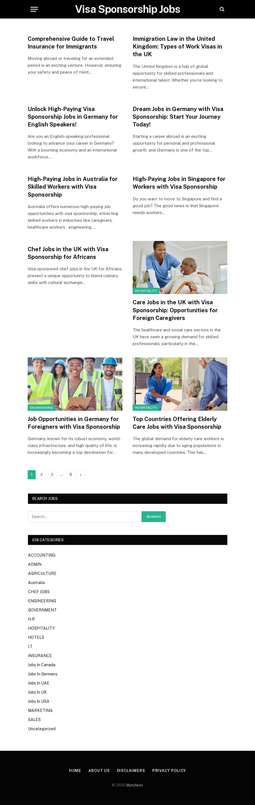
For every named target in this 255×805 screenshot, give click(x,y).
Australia (36, 582)
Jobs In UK (37, 692)
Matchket (134, 785)
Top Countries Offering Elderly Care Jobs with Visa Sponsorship (177, 423)
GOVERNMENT (42, 610)
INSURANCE (40, 655)
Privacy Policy (169, 770)
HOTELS (36, 637)
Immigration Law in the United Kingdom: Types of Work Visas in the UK (177, 46)
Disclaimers (131, 770)
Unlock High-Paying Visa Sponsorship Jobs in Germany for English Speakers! (73, 117)
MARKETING (40, 710)
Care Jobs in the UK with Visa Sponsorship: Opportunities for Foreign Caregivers (175, 310)
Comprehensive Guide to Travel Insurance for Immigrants (71, 42)
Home (75, 770)
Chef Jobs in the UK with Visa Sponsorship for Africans (68, 253)
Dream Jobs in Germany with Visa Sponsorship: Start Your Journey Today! (178, 117)
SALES (34, 719)
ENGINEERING (41, 407)
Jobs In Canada (41, 665)
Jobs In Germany (42, 674)
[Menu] (34, 9)
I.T (30, 646)
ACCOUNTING (41, 555)
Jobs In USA (38, 701)
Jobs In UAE (38, 683)
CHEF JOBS (39, 591)
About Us (99, 770)
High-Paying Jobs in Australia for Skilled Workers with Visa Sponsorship (73, 187)
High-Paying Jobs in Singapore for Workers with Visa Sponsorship (179, 183)
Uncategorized (42, 728)
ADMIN (34, 564)
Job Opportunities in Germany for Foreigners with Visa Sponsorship (74, 423)
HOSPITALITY (146, 291)
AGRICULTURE (42, 573)
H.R (31, 619)
